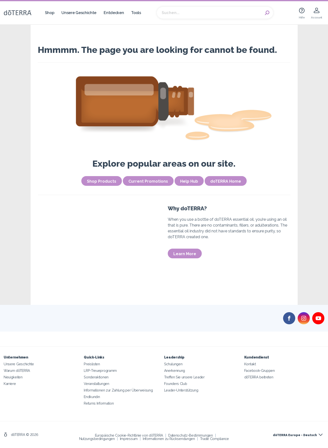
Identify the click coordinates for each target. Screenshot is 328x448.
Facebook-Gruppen (259, 370)
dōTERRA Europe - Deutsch (295, 435)
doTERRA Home (225, 181)
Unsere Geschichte (78, 12)
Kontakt (250, 364)
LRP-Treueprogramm (100, 370)
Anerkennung (174, 370)
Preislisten (92, 364)
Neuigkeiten (13, 377)
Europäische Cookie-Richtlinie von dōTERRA (129, 435)
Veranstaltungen (96, 384)
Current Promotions (148, 181)
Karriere (10, 384)
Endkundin (92, 397)
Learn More (184, 254)
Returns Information (99, 403)
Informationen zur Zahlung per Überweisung (118, 390)
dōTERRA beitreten (258, 377)
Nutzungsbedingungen (97, 439)
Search (267, 13)
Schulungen (173, 364)
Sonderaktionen (96, 377)
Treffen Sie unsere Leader (184, 377)
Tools (136, 12)
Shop (49, 12)
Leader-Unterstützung (181, 390)
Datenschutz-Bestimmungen (190, 435)
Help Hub (189, 181)
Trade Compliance (214, 439)
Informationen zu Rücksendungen (169, 439)
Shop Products (101, 181)
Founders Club (175, 384)
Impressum (129, 439)
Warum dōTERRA (17, 370)
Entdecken (114, 12)
